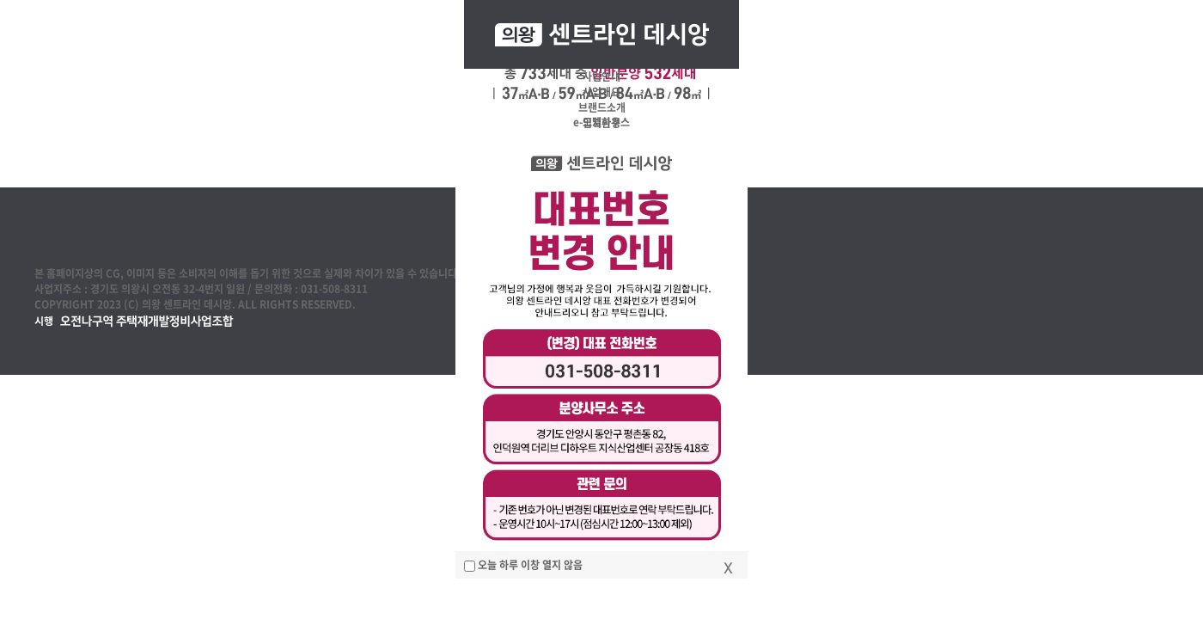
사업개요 (601, 92)
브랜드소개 (602, 107)
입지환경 (601, 123)
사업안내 (601, 76)
